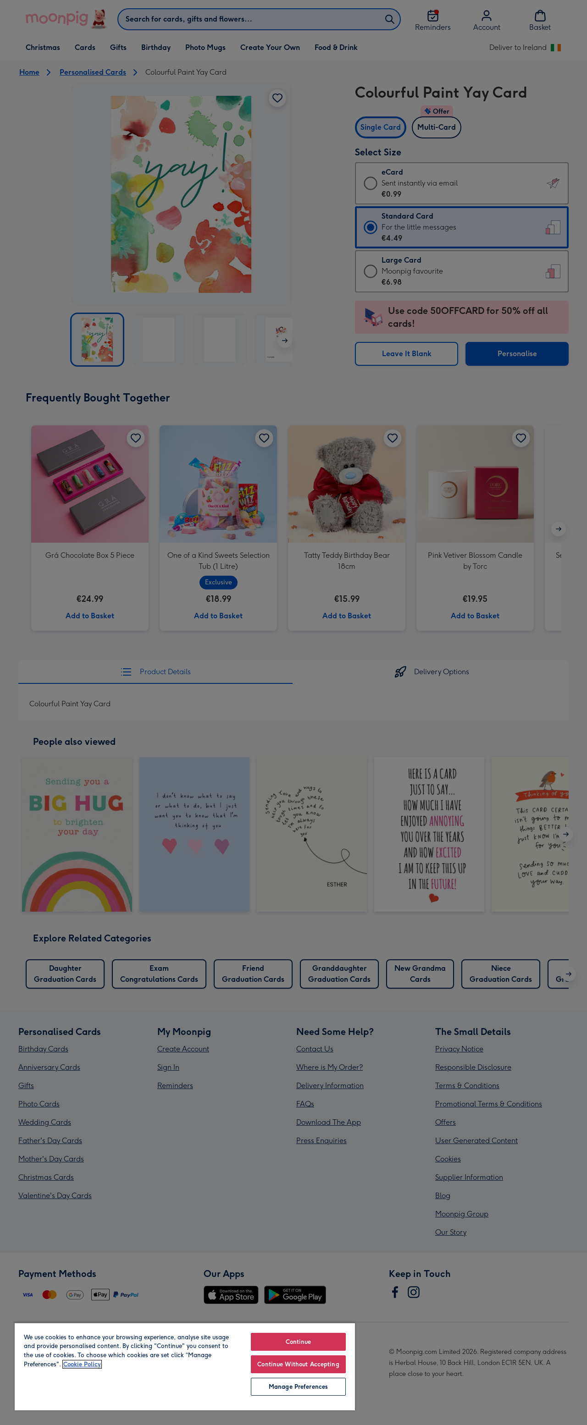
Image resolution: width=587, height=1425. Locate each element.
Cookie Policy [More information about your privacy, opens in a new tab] (82, 1364)
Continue (298, 1341)
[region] (185, 1366)
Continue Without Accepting (298, 1364)
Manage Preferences (298, 1386)
